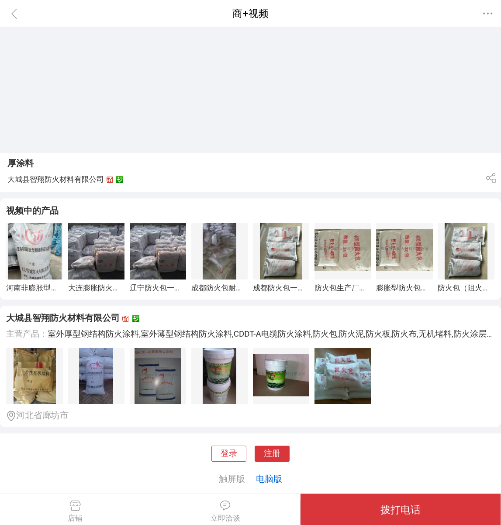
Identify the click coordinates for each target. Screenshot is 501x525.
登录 (229, 453)
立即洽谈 (225, 511)
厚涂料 (20, 163)
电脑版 (269, 479)
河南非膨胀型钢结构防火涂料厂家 (61, 287)
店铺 (75, 511)
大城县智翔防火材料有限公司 (63, 318)
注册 (272, 453)
